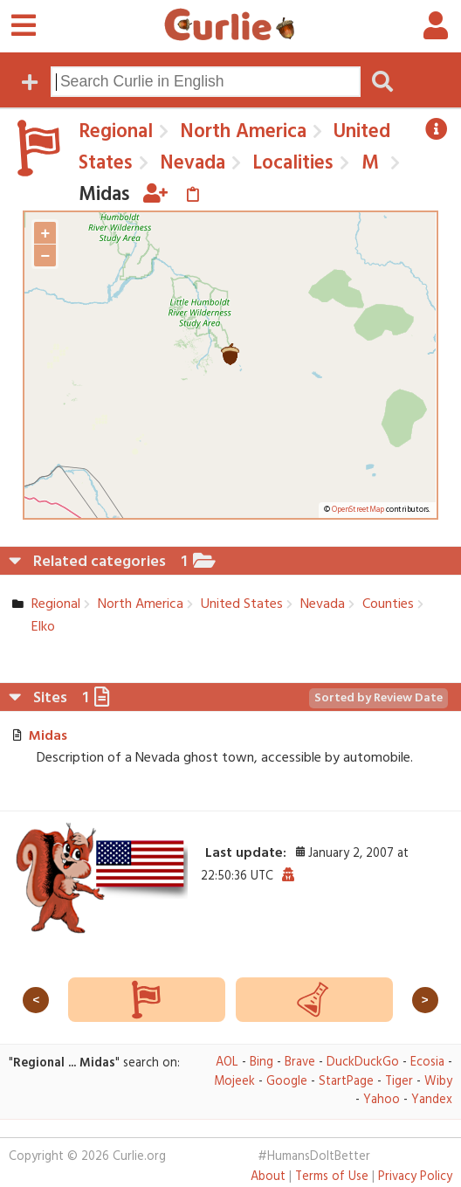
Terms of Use (331, 1177)
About (268, 1177)
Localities (290, 163)
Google (286, 1082)
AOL (227, 1062)
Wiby (438, 1082)
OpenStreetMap (358, 510)
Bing (261, 1062)
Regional (116, 132)
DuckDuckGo (363, 1062)
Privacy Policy (415, 1177)
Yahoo (381, 1100)
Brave (300, 1062)
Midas (48, 736)
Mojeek (234, 1082)
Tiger (399, 1082)
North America (240, 132)
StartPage (346, 1082)
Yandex (431, 1100)
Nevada (190, 163)
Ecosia (427, 1062)
